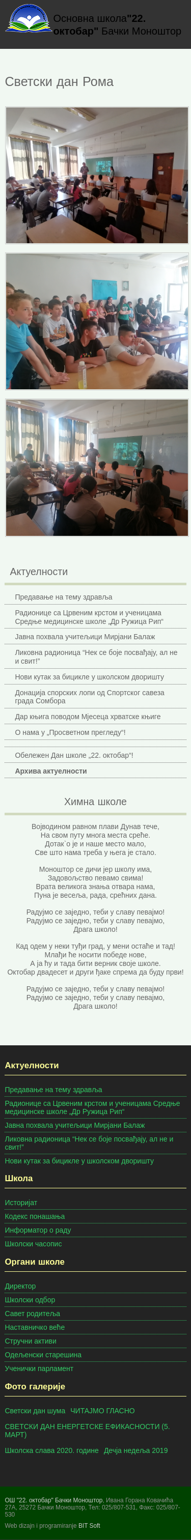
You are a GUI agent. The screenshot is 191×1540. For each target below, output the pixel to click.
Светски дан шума (35, 1411)
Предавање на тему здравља (63, 597)
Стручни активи (30, 1341)
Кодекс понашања (35, 1216)
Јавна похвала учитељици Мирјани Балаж (85, 637)
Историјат (21, 1203)
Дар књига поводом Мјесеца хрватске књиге (87, 716)
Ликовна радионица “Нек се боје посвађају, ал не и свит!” (96, 656)
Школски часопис (33, 1244)
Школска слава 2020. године (52, 1450)
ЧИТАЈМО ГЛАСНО (102, 1411)
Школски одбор (30, 1300)
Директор (20, 1286)
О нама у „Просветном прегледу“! (70, 732)
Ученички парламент (39, 1368)
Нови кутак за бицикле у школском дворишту (89, 677)
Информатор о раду (38, 1230)
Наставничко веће (35, 1327)
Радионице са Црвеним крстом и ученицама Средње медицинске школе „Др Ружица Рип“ (89, 617)
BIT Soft (89, 1525)
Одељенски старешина (43, 1355)
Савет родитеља (32, 1313)
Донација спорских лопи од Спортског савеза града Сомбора (90, 697)
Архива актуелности (51, 771)
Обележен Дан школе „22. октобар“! (74, 755)
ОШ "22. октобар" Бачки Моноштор (53, 1500)
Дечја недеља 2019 (136, 1450)
